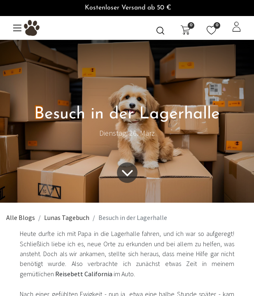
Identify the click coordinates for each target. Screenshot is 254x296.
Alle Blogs (20, 217)
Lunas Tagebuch (66, 217)
